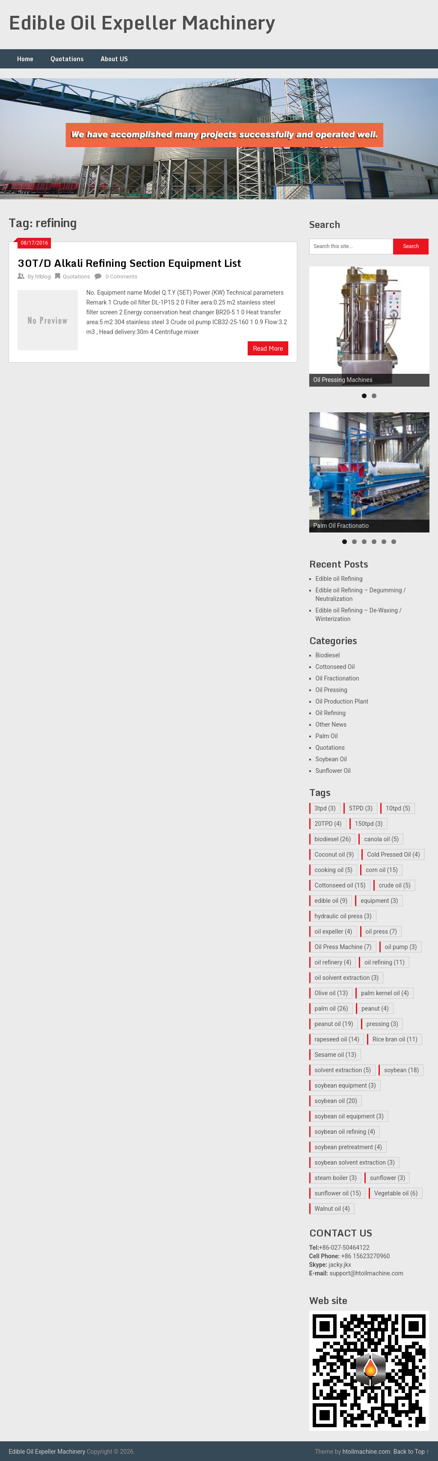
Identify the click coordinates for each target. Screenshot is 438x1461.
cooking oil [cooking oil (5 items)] (334, 870)
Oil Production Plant (342, 701)
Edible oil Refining (339, 578)
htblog (43, 276)
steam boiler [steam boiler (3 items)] (336, 1177)
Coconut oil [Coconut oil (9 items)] (334, 854)
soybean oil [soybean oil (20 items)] (336, 1100)
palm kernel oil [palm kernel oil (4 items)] (385, 993)
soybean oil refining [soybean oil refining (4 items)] (345, 1131)
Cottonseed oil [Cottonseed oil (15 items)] (340, 885)
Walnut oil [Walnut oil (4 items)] (332, 1208)
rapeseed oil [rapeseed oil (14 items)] (337, 1039)
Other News (331, 724)
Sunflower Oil (333, 770)
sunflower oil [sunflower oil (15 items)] (338, 1193)
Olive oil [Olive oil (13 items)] (331, 993)
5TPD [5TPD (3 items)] (361, 808)
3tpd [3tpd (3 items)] (325, 808)
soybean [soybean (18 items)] (401, 1070)
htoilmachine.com (367, 1451)
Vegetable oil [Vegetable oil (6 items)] (396, 1193)
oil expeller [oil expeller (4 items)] (333, 931)
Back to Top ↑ (411, 1451)
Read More (268, 348)
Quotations (66, 59)
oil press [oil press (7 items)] (381, 931)
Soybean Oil (331, 759)
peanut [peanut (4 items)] (375, 1008)
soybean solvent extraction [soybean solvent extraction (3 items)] (355, 1162)
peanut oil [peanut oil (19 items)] (334, 1023)
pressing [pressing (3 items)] (382, 1023)
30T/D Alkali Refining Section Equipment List (129, 262)
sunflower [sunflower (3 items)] (387, 1177)
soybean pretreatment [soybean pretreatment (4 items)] (348, 1147)
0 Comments (121, 276)
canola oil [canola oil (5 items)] (381, 839)
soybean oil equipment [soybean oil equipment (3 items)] (349, 1116)
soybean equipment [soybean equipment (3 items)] (345, 1085)
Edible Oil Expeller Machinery (142, 22)
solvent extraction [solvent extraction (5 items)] (343, 1070)
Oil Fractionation (337, 678)
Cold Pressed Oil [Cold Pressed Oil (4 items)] (393, 854)
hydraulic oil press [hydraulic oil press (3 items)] (343, 916)
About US (114, 59)
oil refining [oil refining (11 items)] (384, 962)
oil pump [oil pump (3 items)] (401, 946)
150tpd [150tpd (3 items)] (369, 823)
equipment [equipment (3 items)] (379, 900)
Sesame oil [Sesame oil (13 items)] (335, 1054)
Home (25, 59)
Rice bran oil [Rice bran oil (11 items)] (395, 1039)
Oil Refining (331, 713)
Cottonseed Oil (335, 666)
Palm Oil (327, 736)
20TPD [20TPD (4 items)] (328, 823)
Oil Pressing (331, 689)
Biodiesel (328, 655)
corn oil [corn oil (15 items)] (382, 870)
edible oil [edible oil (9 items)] (331, 900)
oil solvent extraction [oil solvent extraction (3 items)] (347, 977)
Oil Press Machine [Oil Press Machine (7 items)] (343, 946)
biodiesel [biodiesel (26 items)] (333, 839)
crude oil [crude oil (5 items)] (395, 885)
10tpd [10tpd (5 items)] (398, 808)
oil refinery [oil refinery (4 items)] (333, 962)
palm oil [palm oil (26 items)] (331, 1008)
